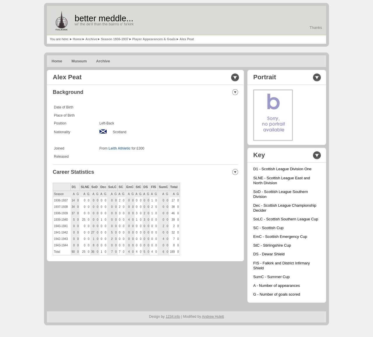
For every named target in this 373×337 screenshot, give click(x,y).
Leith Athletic (119, 148)
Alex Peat (187, 39)
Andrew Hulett (213, 317)
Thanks (315, 27)
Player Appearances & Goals (154, 39)
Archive (91, 39)
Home (77, 39)
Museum (79, 61)
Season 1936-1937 (115, 39)
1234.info (173, 317)
